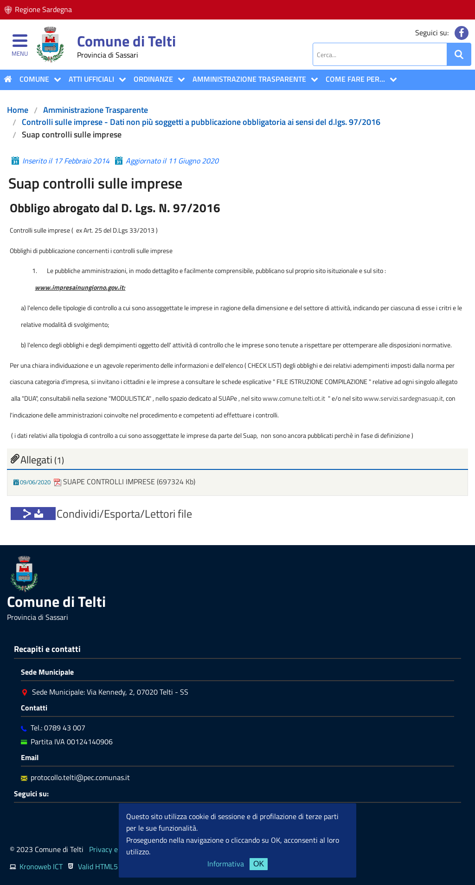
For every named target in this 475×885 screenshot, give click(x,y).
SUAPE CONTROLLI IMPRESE (105, 481)
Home (17, 110)
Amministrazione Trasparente (249, 79)
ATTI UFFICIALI (91, 79)
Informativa (225, 863)
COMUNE (34, 79)
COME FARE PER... (355, 79)
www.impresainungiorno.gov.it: (80, 287)
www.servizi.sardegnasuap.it (403, 398)
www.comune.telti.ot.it (294, 398)
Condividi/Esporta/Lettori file (124, 513)
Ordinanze (153, 79)
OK (258, 864)
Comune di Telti (126, 41)
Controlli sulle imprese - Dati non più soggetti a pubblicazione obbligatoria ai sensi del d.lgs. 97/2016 (201, 122)
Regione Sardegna (43, 9)
